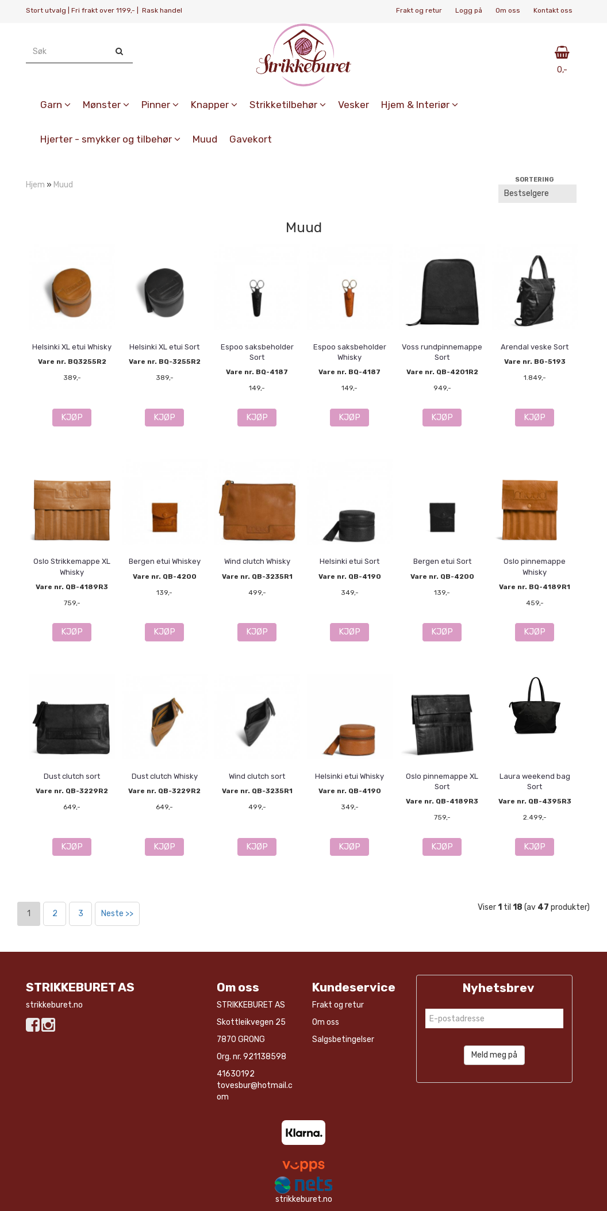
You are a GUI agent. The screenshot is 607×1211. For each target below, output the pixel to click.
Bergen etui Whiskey (165, 561)
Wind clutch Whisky (257, 561)
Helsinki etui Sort (349, 561)
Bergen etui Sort (442, 561)
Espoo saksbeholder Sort (257, 352)
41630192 (236, 1074)
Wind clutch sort (257, 776)
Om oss (507, 10)
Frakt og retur (419, 10)
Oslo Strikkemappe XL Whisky (71, 566)
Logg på (468, 10)
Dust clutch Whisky (165, 776)
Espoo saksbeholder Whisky (349, 352)
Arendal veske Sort (534, 347)
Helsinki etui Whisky (349, 776)
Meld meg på (494, 1055)
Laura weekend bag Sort (535, 781)
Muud (63, 185)
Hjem (35, 185)
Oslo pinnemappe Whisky (535, 566)
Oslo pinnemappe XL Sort (442, 781)
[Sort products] (537, 193)
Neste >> (117, 913)
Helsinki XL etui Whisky (72, 347)
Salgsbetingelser (343, 1039)
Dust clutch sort (72, 776)
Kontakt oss (553, 10)
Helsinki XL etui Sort (164, 347)
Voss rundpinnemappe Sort (442, 352)
